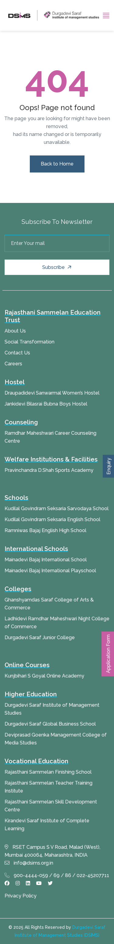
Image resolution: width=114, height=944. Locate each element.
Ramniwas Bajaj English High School (45, 530)
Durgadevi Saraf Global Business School (50, 724)
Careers (13, 364)
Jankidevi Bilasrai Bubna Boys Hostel (46, 404)
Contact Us (17, 353)
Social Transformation (29, 342)
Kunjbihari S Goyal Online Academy (44, 676)
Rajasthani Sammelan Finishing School (48, 772)
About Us (15, 331)
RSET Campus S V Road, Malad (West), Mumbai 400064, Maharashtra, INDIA (52, 851)
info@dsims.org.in (29, 863)
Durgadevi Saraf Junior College (40, 637)
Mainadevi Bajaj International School (46, 560)
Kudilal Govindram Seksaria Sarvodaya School (57, 508)
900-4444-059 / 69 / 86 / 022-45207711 (57, 875)
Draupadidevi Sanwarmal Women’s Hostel (52, 393)
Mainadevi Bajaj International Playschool (50, 570)
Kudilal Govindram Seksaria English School (52, 519)
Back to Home (57, 164)
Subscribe (57, 267)
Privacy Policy (20, 896)
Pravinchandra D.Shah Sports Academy (49, 470)
